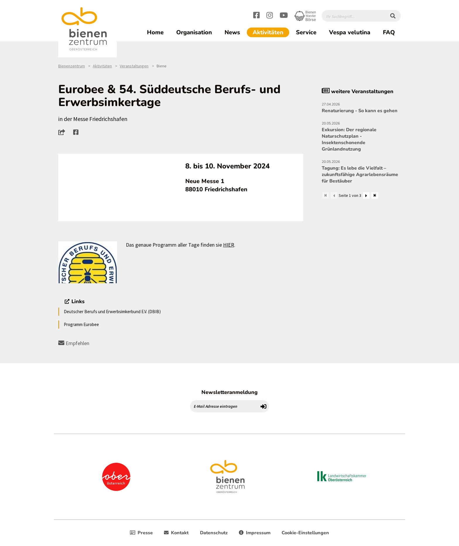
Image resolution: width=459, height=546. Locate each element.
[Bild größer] (87, 262)
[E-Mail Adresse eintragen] (224, 406)
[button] (63, 132)
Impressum (254, 533)
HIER (228, 244)
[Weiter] (366, 195)
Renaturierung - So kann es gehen (361, 107)
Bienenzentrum (71, 66)
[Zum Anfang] (325, 195)
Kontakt (176, 533)
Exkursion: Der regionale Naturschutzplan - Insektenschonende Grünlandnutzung (361, 136)
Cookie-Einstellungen (305, 533)
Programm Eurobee (81, 324)
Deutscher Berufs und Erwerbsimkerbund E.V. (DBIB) (112, 311)
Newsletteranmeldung (229, 392)
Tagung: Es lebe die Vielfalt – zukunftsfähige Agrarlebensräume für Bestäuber (361, 171)
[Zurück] (334, 195)
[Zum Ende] (374, 195)
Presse (141, 533)
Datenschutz (214, 533)
